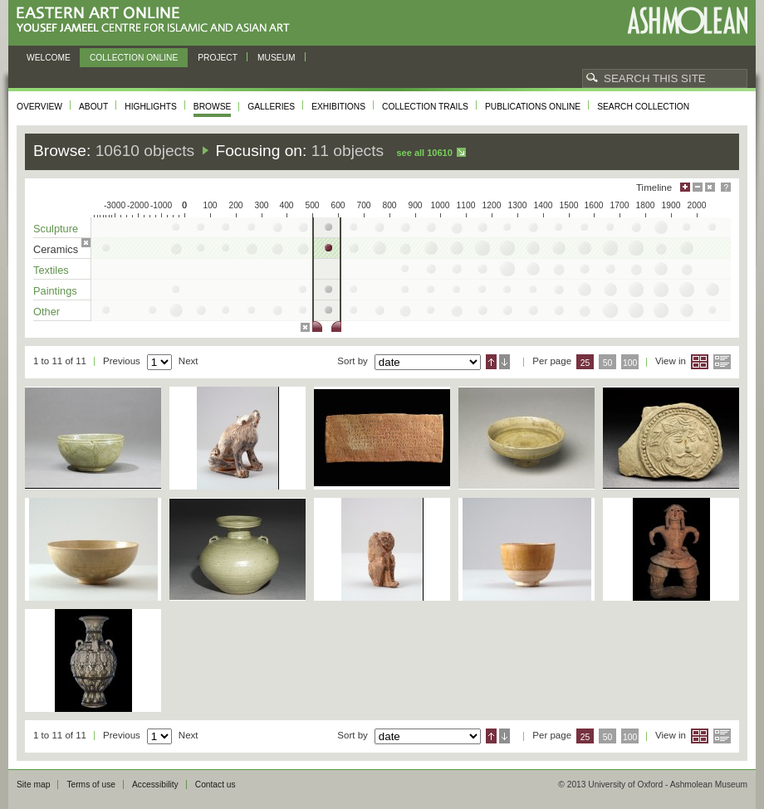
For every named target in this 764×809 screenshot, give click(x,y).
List (722, 361)
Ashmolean (687, 20)
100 (630, 363)
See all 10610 (424, 153)
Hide (710, 187)
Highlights (151, 106)
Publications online (532, 106)
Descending (504, 361)
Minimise (698, 187)
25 (585, 363)
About (93, 106)
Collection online (134, 57)
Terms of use (90, 784)
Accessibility (155, 784)
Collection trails (425, 106)
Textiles (51, 270)
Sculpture (55, 228)
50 (608, 363)
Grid (699, 361)
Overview (39, 106)
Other (46, 311)
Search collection (643, 106)
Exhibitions (338, 106)
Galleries (271, 106)
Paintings (55, 291)
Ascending (491, 361)
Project (218, 57)
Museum (276, 57)
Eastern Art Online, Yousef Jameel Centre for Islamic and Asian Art (157, 20)
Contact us (215, 784)
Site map (33, 784)
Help (726, 187)
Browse (212, 106)
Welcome (49, 57)
